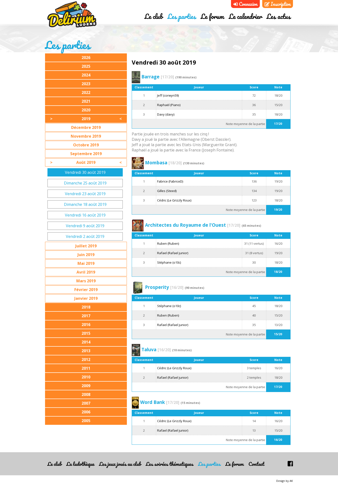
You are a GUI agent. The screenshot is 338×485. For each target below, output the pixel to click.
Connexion (245, 4)
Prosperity (164, 287)
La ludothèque (80, 464)
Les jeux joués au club (120, 464)
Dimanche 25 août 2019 (85, 183)
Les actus (279, 17)
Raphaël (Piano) (168, 105)
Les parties (182, 17)
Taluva (156, 349)
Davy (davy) (165, 114)
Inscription (278, 4)
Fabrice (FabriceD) (170, 181)
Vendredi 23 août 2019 (85, 193)
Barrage (157, 77)
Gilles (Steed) (167, 191)
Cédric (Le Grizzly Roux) (174, 200)
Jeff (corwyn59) (168, 95)
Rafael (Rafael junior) (172, 253)
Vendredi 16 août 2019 (85, 215)
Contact (256, 464)
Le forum (212, 17)
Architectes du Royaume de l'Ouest (192, 225)
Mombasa (163, 162)
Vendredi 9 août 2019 (85, 225)
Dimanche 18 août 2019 (85, 204)
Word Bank (159, 402)
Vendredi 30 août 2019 (85, 172)
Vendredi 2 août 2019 (85, 236)
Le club (154, 17)
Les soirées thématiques (169, 464)
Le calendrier (245, 17)
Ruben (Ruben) (168, 243)
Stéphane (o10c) (169, 262)
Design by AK (284, 481)
